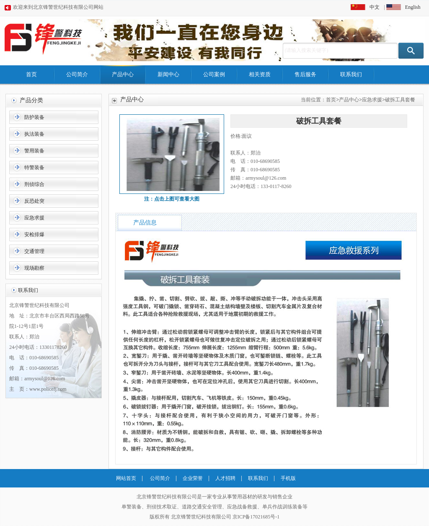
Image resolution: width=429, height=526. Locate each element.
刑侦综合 (34, 184)
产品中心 (123, 74)
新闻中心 (168, 74)
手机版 (288, 478)
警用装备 (34, 151)
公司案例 (214, 74)
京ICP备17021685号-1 (256, 517)
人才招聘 (225, 478)
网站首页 (126, 478)
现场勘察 (34, 268)
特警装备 (34, 167)
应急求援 (34, 218)
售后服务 (305, 74)
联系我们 (351, 74)
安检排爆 (34, 234)
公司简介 (77, 74)
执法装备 (34, 134)
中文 (375, 7)
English (413, 7)
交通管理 (34, 251)
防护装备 (34, 117)
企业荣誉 (193, 478)
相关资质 (260, 74)
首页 (31, 74)
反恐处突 (34, 201)
